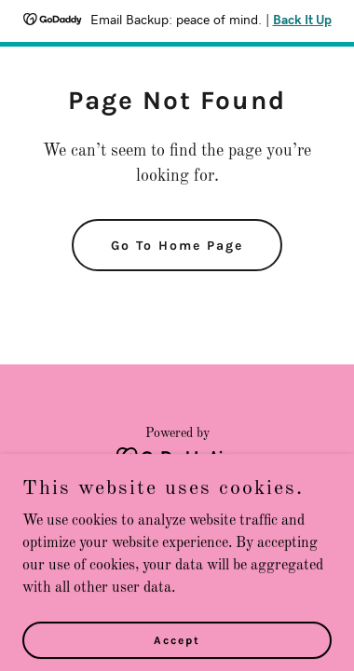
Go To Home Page (177, 245)
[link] (177, 456)
